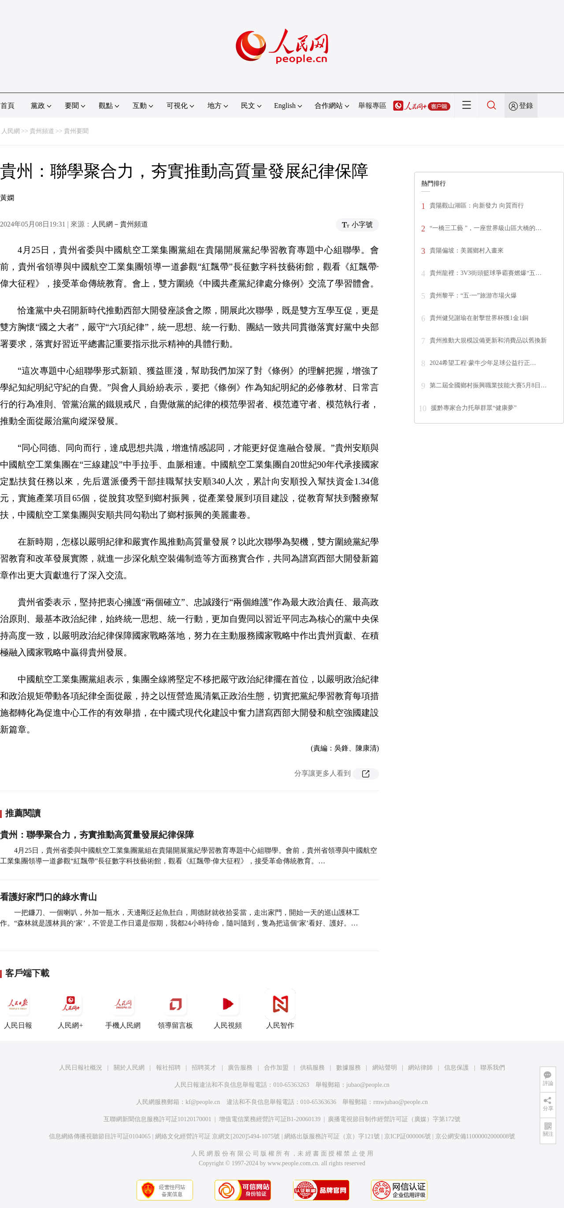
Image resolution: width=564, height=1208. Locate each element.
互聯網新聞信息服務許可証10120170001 (158, 1119)
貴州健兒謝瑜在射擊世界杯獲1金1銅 (479, 318)
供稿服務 (312, 1067)
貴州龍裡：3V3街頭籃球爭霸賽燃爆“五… (486, 273)
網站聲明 (384, 1067)
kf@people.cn (203, 1102)
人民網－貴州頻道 (120, 224)
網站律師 (420, 1067)
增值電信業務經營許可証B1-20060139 (270, 1119)
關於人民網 (129, 1067)
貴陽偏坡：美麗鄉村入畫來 (467, 250)
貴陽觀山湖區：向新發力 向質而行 (477, 205)
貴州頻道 (42, 131)
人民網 (10, 131)
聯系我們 (492, 1067)
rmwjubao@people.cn (400, 1102)
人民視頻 (227, 1009)
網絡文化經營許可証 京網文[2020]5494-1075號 (217, 1136)
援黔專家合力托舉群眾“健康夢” (473, 408)
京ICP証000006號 (407, 1136)
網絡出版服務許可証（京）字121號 (332, 1136)
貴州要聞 (76, 131)
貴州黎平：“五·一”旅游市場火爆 (473, 295)
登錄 (526, 105)
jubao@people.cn (368, 1085)
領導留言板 (175, 1009)
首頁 (7, 105)
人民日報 (18, 1009)
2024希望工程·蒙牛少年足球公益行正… (483, 363)
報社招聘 (168, 1067)
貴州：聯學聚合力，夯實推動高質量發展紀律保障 (97, 835)
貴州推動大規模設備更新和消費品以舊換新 (488, 340)
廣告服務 (240, 1067)
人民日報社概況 (80, 1067)
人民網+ (70, 1009)
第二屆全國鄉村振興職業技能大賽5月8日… (488, 385)
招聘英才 (204, 1067)
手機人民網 (123, 1009)
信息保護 (456, 1067)
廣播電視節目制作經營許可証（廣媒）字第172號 (394, 1119)
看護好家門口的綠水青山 (48, 897)
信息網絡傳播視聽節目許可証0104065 (100, 1136)
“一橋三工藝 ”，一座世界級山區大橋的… (486, 228)
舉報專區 (372, 105)
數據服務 (348, 1067)
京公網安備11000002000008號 (475, 1136)
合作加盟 (276, 1067)
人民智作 (280, 1009)
